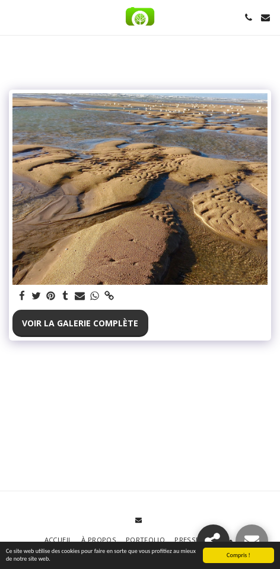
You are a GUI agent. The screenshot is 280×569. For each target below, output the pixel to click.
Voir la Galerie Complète (80, 323)
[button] (13, 17)
